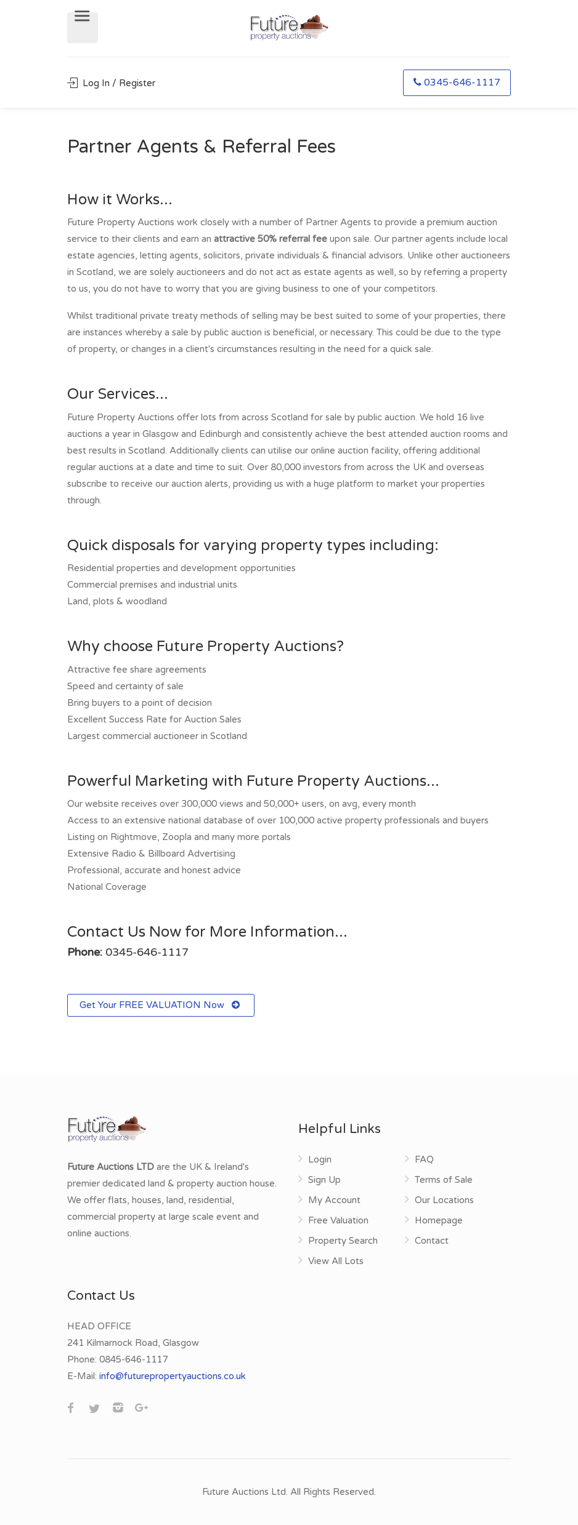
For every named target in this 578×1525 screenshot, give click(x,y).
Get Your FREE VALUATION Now (160, 1005)
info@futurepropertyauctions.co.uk (172, 1376)
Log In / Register (111, 83)
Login (320, 1159)
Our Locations (444, 1200)
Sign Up (324, 1179)
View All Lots (336, 1261)
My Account (334, 1200)
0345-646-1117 (456, 82)
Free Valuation (338, 1220)
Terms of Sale (444, 1179)
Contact (432, 1240)
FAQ (424, 1159)
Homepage (439, 1220)
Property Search (343, 1240)
